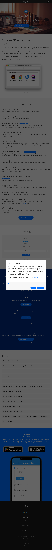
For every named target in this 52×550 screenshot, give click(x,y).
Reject (33, 287)
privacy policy (38, 277)
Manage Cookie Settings (14, 284)
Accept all (40, 287)
